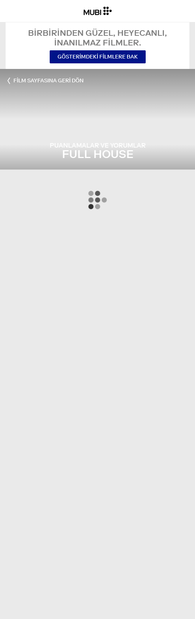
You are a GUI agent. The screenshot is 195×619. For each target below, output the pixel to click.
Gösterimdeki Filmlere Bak (98, 56)
